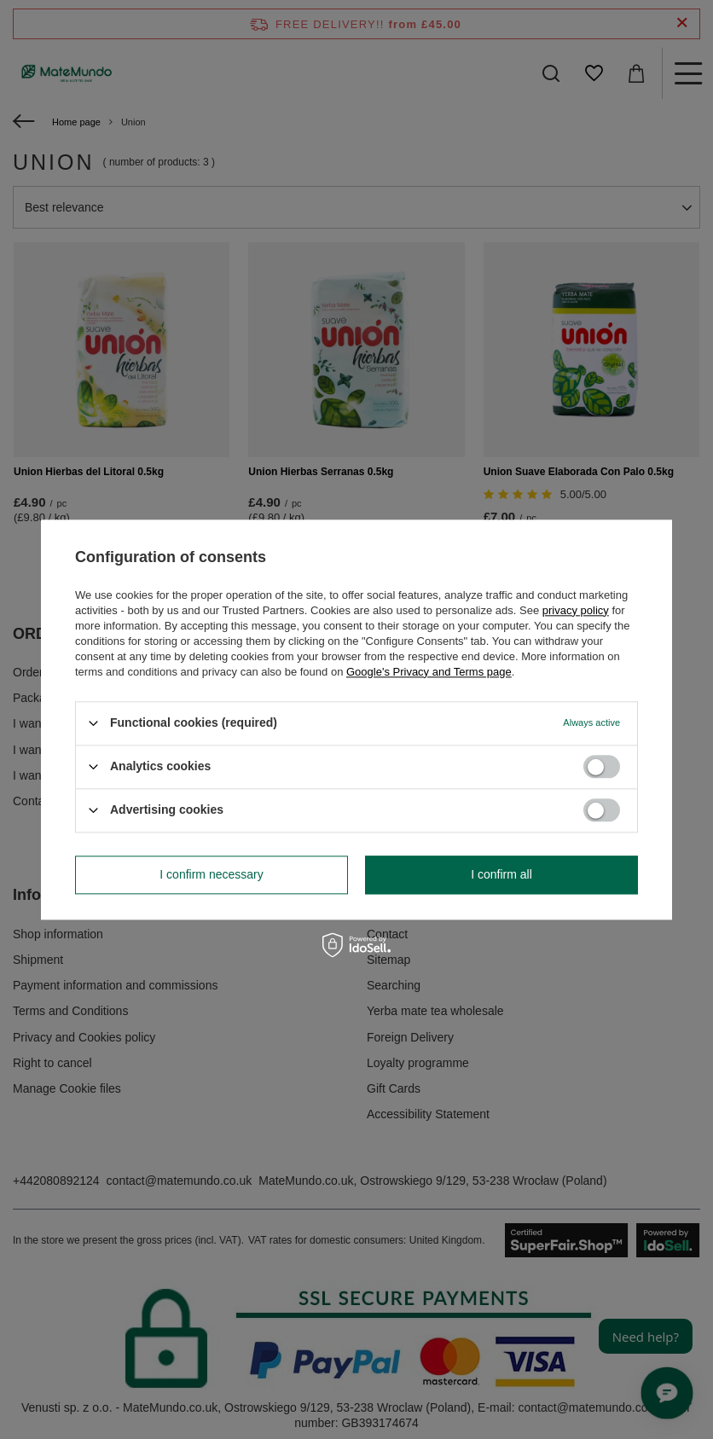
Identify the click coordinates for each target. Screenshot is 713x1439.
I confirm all (501, 874)
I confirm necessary (211, 874)
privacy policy (575, 610)
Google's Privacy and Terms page (429, 671)
